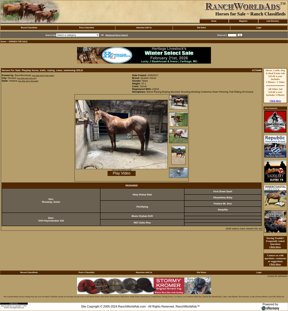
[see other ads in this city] (26, 78)
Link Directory (272, 21)
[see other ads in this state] (28, 81)
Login (258, 28)
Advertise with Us (144, 28)
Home (213, 21)
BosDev (7, 308)
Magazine (243, 21)
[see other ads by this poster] (43, 75)
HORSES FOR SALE (18, 41)
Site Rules (201, 28)
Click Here (275, 100)
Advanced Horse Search (116, 35)
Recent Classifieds (29, 28)
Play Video (121, 173)
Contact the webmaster (277, 276)
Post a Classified (86, 28)
